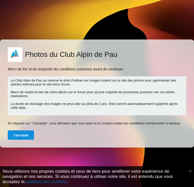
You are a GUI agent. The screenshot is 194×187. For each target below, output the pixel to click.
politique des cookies (46, 181)
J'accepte (21, 135)
